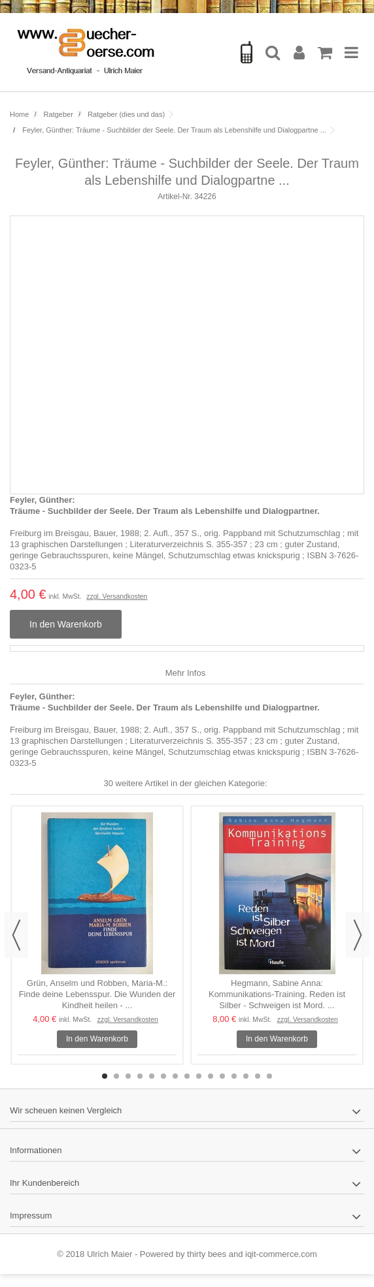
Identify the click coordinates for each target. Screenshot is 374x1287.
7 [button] (175, 1076)
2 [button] (116, 1076)
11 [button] (222, 1076)
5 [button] (151, 1076)
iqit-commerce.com (281, 1254)
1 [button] (104, 1076)
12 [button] (234, 1076)
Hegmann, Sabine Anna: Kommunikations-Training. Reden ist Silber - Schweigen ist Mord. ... (277, 994)
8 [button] (187, 1076)
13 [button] (245, 1076)
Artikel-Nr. (175, 196)
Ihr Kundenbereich (44, 1183)
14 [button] (257, 1076)
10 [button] (210, 1076)
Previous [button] (16, 935)
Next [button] (357, 935)
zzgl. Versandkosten (116, 596)
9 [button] (198, 1076)
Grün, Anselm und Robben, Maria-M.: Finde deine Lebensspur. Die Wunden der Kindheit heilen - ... (97, 994)
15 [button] (269, 1076)
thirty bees (206, 1254)
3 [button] (128, 1076)
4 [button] (140, 1076)
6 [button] (163, 1076)
